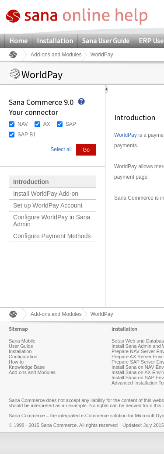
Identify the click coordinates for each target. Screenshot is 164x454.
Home (18, 40)
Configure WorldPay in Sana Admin (51, 221)
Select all (61, 149)
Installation (55, 40)
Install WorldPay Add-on (45, 193)
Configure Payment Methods (52, 235)
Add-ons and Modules (56, 55)
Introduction (31, 181)
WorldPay (125, 135)
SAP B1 (26, 135)
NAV (22, 124)
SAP (71, 124)
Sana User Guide (105, 40)
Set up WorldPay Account (48, 205)
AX (46, 124)
